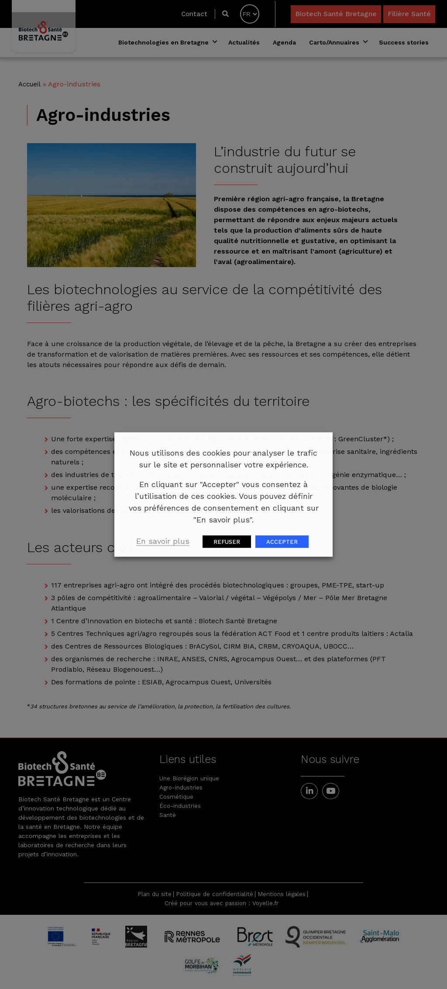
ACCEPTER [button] (282, 542)
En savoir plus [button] (162, 541)
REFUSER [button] (226, 542)
